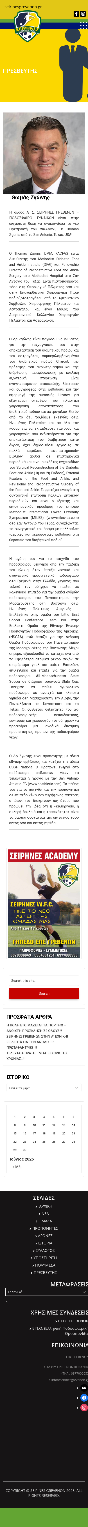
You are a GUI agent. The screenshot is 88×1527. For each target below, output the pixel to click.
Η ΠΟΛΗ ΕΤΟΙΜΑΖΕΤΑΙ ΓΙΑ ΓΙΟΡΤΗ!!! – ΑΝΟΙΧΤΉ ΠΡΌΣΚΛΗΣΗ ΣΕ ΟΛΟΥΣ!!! (36, 1028)
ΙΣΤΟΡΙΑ (45, 1243)
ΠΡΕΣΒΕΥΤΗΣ (45, 1272)
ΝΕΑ (45, 1213)
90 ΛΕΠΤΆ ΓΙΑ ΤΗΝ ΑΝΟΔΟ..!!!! (30, 1042)
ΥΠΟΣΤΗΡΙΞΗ (45, 1257)
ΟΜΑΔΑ (45, 1220)
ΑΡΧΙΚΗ (45, 1206)
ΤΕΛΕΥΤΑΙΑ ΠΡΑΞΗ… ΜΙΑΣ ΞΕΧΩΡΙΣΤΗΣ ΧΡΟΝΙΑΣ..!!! (37, 1056)
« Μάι (17, 1167)
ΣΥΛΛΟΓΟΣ (45, 1250)
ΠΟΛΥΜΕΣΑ (45, 1265)
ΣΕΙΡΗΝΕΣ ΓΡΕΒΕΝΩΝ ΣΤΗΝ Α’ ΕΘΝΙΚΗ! (37, 1036)
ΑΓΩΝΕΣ (45, 1235)
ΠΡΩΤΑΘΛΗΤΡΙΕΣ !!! (22, 1048)
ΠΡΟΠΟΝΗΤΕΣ (45, 1228)
